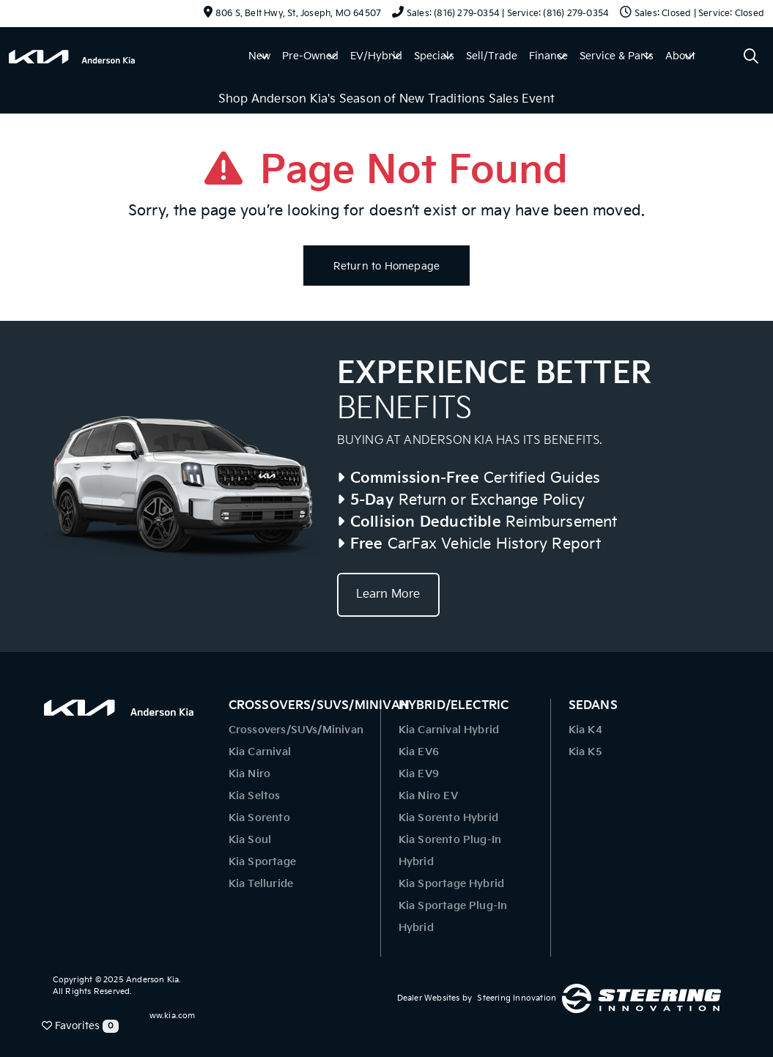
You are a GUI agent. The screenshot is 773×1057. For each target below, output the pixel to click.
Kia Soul (250, 840)
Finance (548, 56)
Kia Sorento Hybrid (449, 818)
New (259, 56)
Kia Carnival (260, 752)
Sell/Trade (491, 56)
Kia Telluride (261, 884)
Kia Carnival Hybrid (449, 730)
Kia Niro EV (428, 796)
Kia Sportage (262, 862)
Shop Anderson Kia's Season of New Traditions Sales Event (386, 99)
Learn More (388, 594)
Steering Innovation (516, 998)
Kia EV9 (419, 774)
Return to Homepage (386, 266)
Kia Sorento (259, 818)
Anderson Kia (152, 979)
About (680, 56)
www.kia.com (168, 1015)
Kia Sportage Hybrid (452, 884)
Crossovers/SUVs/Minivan (296, 730)
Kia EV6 (419, 752)
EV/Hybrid (376, 56)
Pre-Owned (310, 56)
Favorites (80, 1026)
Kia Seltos (255, 796)
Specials (434, 56)
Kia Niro (250, 774)
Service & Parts (617, 56)
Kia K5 (585, 752)
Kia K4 (585, 730)
